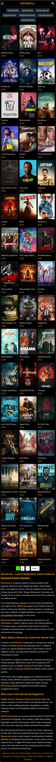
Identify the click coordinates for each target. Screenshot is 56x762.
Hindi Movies (13, 10)
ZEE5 (10, 668)
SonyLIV (19, 668)
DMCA (49, 756)
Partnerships (25, 753)
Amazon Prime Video (33, 665)
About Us (37, 753)
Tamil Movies (27, 10)
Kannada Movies (46, 15)
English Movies (9, 15)
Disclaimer (7, 756)
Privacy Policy (20, 756)
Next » (35, 568)
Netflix (20, 665)
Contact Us (47, 753)
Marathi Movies (28, 20)
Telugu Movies (42, 10)
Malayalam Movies (27, 15)
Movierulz (27, 3)
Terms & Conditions (36, 756)
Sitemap (28, 759)
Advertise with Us (10, 753)
